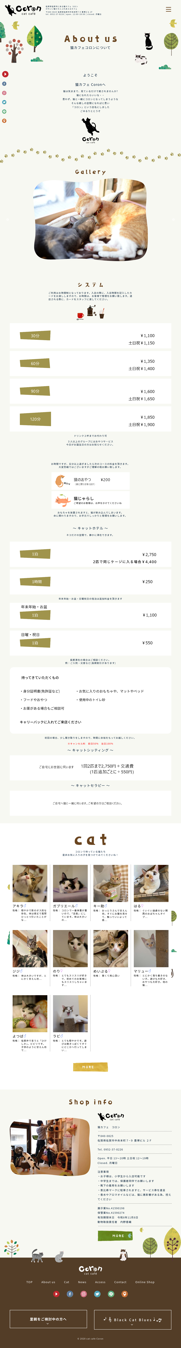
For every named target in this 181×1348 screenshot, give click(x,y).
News (82, 1282)
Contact (120, 1282)
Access (100, 1282)
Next (173, 219)
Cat (66, 1282)
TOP (29, 1282)
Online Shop (145, 1282)
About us (48, 1282)
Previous (7, 219)
